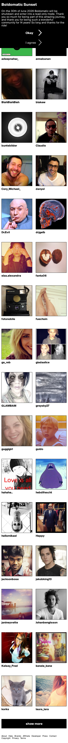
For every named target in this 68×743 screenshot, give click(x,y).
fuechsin (41, 319)
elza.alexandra (11, 275)
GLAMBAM (8, 405)
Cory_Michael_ (10, 189)
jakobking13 (44, 579)
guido (39, 449)
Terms (23, 738)
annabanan (43, 59)
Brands (18, 736)
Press (45, 736)
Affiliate (26, 736)
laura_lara (42, 709)
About (4, 736)
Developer (36, 736)
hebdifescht (44, 492)
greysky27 (42, 405)
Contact (53, 736)
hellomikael (9, 536)
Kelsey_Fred (9, 666)
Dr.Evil (5, 232)
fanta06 (41, 275)
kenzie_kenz (44, 666)
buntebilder (9, 145)
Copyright (6, 738)
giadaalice (43, 362)
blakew (40, 102)
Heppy (40, 536)
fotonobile (8, 319)
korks (5, 709)
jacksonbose (10, 579)
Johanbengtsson (46, 622)
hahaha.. (7, 492)
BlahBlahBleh (10, 102)
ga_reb (6, 362)
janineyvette (9, 622)
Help (11, 736)
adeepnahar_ (9, 59)
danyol (40, 189)
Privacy (15, 738)
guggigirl (7, 449)
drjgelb (40, 232)
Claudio (41, 145)
